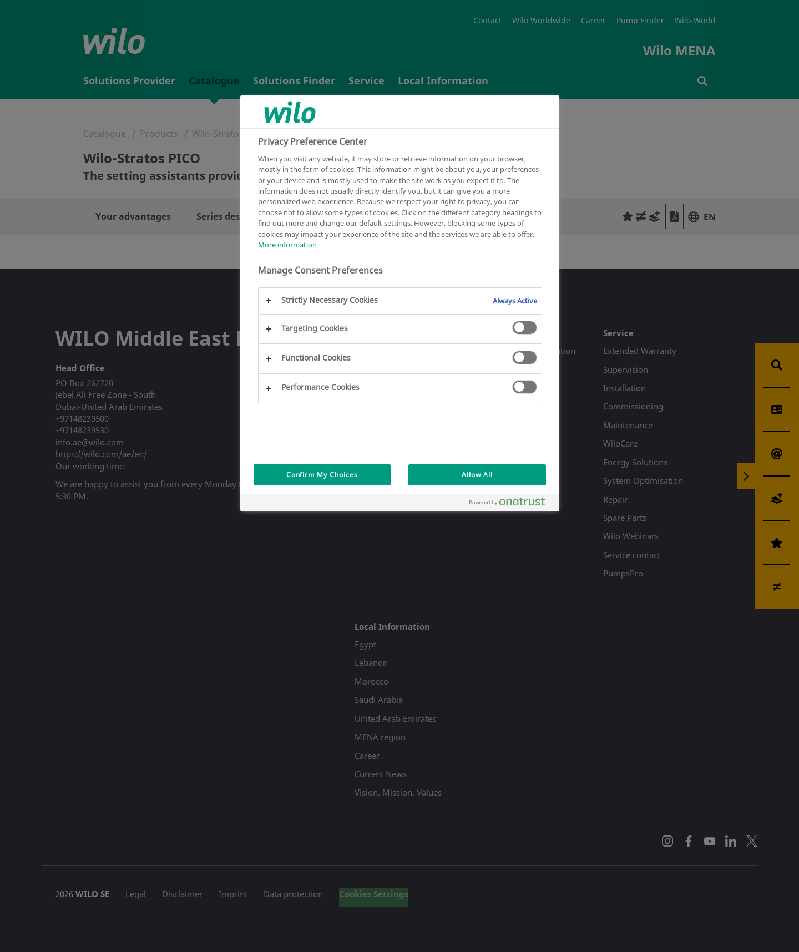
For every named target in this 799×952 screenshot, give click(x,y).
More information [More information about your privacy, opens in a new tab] (287, 245)
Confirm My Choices (322, 474)
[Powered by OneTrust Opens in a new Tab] (511, 504)
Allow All (477, 474)
